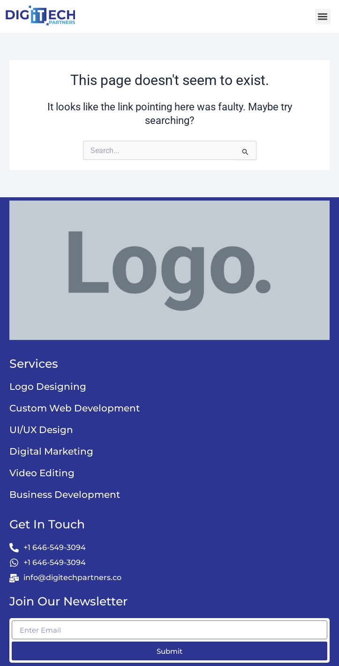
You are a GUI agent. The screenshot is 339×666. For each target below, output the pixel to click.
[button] (323, 16)
